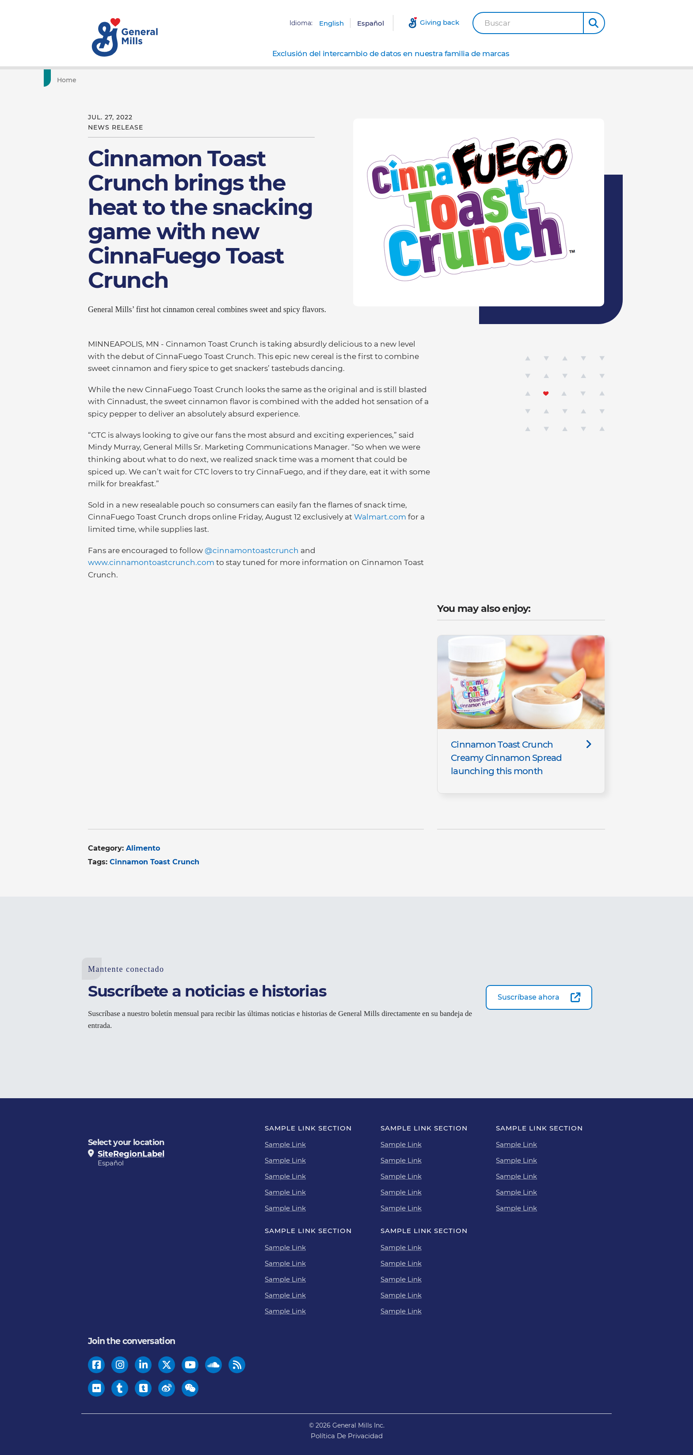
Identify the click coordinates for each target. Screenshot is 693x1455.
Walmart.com (380, 516)
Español (370, 23)
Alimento (143, 848)
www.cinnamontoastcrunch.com (151, 562)
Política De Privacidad (347, 1436)
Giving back (439, 22)
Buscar (497, 23)
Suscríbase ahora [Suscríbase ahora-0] (529, 997)
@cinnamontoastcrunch (252, 550)
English (331, 23)
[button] (594, 23)
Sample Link (285, 1144)
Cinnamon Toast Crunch (154, 862)
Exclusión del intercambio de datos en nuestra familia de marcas (391, 53)
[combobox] (528, 23)
